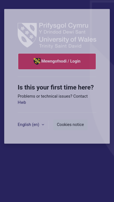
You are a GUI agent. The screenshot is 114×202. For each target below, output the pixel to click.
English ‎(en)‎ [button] (29, 124)
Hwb (22, 102)
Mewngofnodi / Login (57, 61)
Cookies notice (70, 124)
